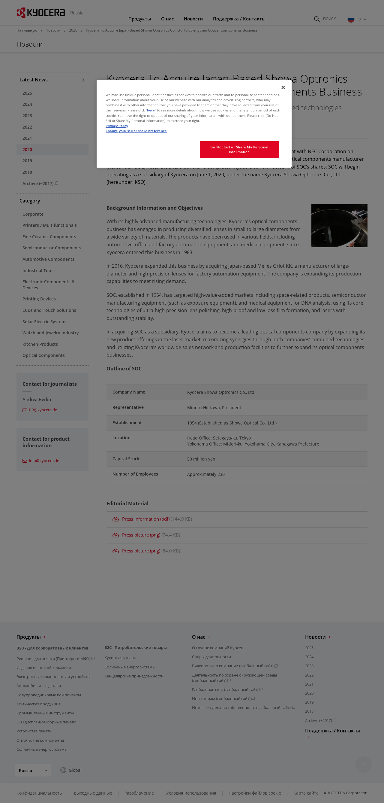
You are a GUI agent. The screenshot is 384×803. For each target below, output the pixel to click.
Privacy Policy (117, 125)
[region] (194, 123)
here (151, 110)
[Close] (283, 87)
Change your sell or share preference (136, 131)
